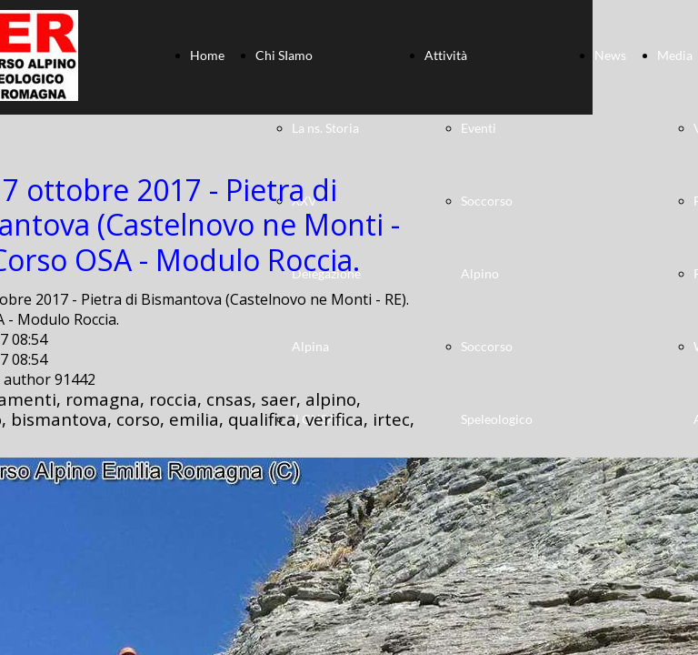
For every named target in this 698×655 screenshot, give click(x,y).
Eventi (478, 128)
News (610, 55)
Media (675, 55)
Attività (445, 55)
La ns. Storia (325, 128)
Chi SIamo (284, 55)
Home (207, 55)
